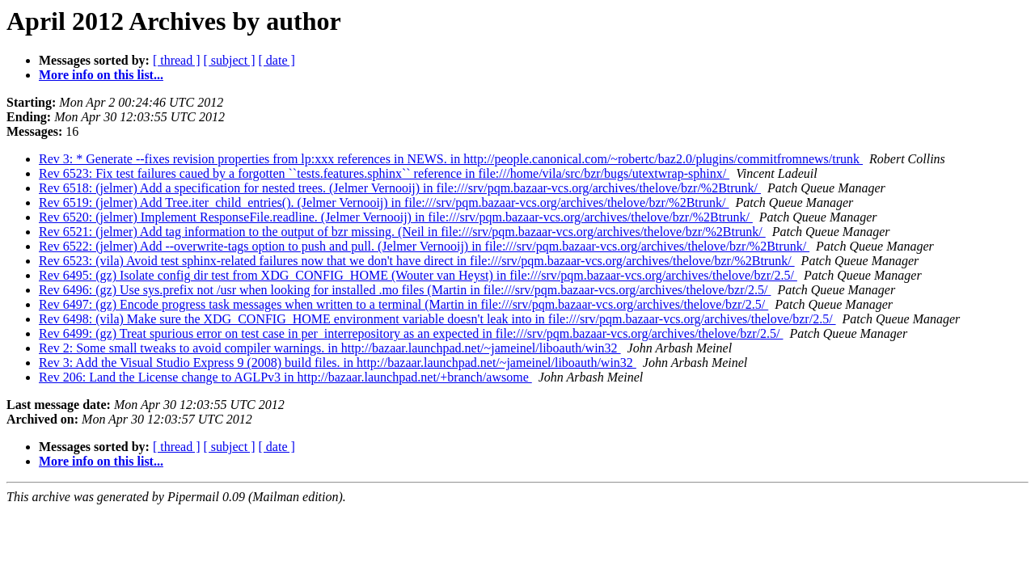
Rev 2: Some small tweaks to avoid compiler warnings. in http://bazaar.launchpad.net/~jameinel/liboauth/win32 (330, 348)
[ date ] (277, 60)
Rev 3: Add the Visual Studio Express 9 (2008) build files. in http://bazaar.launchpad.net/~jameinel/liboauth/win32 (337, 362)
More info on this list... (101, 75)
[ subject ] (230, 60)
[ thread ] (177, 60)
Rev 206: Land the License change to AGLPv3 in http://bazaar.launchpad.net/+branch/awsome (285, 377)
